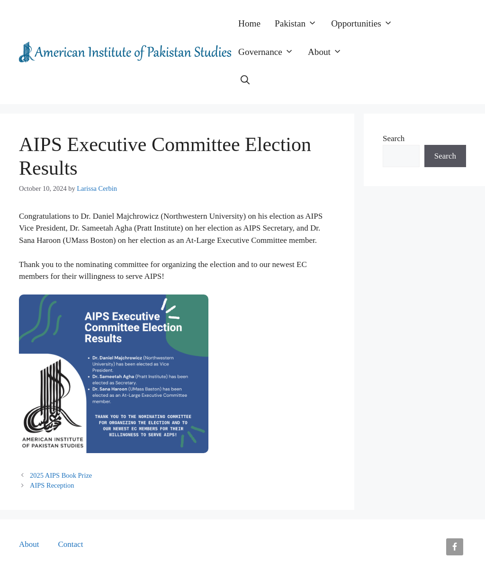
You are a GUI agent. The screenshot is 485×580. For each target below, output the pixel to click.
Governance (269, 52)
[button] (245, 80)
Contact (70, 544)
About (328, 52)
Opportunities (365, 23)
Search (393, 138)
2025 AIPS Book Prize (61, 475)
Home (249, 23)
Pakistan (299, 23)
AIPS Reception (52, 485)
